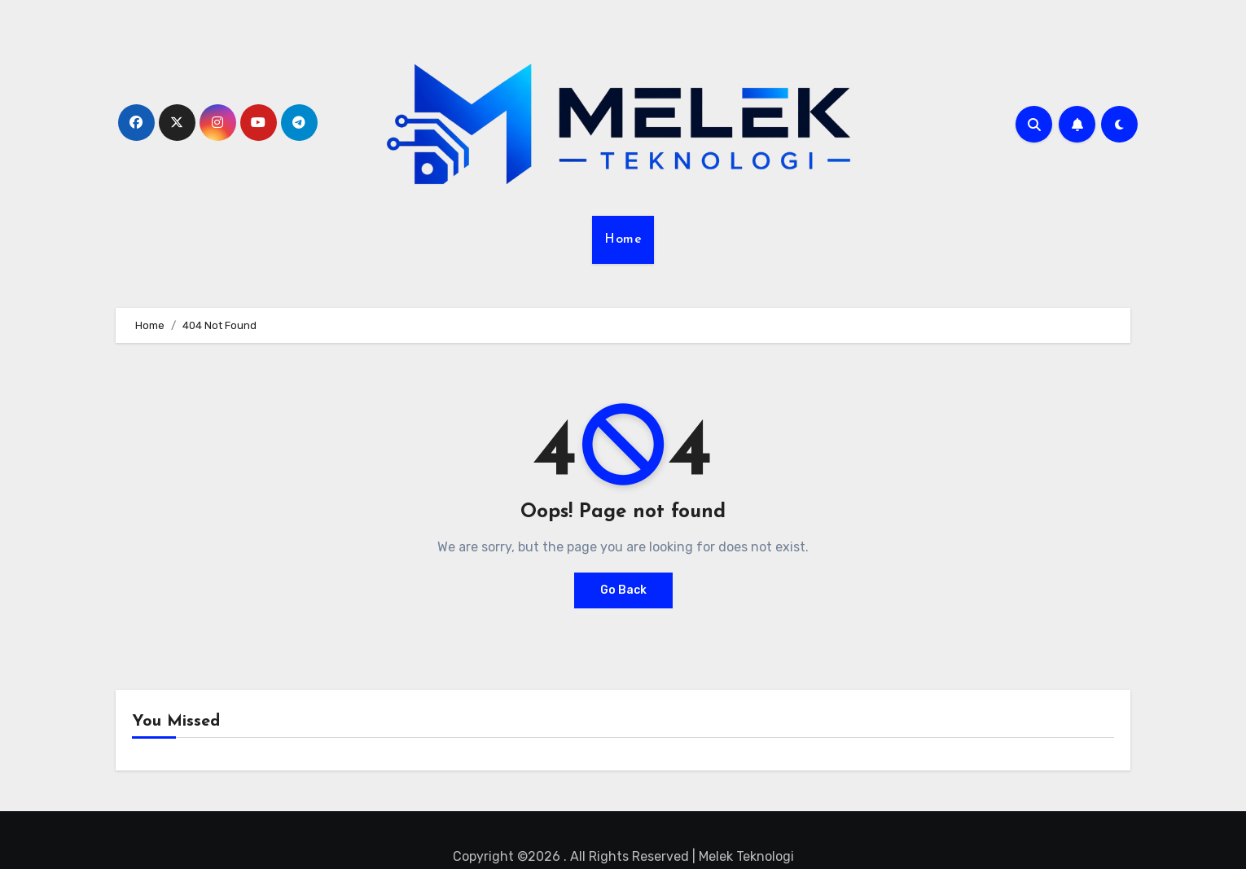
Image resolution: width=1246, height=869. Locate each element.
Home (623, 239)
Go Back (623, 590)
